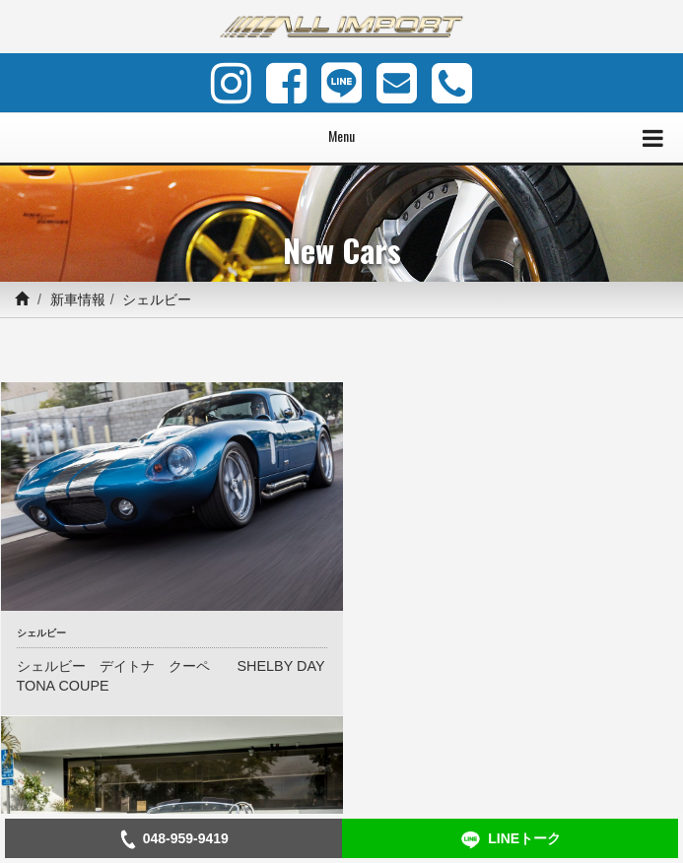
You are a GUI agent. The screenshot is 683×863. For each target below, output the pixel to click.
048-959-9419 (173, 839)
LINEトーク (509, 840)
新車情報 (77, 299)
